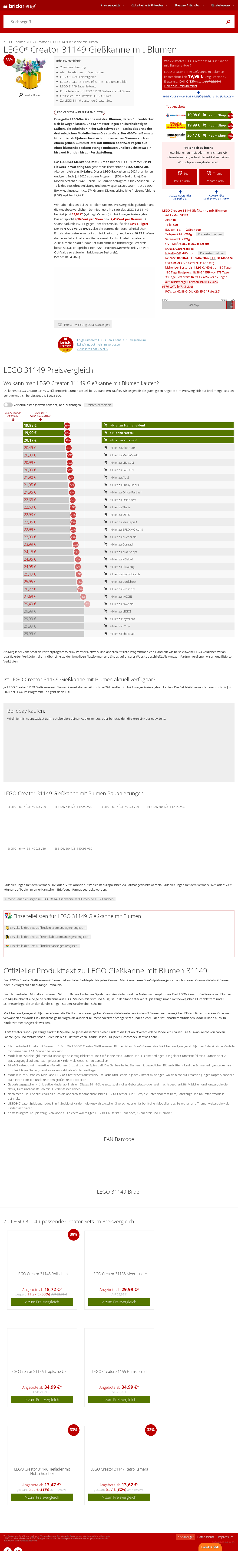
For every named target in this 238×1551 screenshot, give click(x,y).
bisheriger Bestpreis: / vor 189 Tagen (198, 267)
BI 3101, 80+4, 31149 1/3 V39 (166, 806)
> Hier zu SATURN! (118, 470)
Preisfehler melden (98, 405)
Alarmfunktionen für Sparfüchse (82, 72)
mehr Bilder (29, 95)
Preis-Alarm (198, 152)
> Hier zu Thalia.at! (118, 634)
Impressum (225, 1537)
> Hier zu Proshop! (118, 589)
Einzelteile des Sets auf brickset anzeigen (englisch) (42, 946)
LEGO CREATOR (137, 167)
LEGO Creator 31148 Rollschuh (42, 1273)
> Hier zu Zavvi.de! (118, 604)
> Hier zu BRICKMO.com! (122, 529)
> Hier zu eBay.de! (118, 462)
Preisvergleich (110, 5)
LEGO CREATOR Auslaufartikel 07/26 (79, 112)
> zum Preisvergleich (42, 1302)
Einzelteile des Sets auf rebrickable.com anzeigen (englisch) (47, 937)
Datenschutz (205, 1537)
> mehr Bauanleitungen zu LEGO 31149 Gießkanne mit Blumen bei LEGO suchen (59, 899)
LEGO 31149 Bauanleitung (78, 86)
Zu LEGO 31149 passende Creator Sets (86, 100)
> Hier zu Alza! (115, 477)
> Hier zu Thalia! (116, 507)
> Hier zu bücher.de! (119, 537)
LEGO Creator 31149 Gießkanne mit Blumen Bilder (94, 82)
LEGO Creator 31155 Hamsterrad (119, 1371)
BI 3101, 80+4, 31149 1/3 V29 (27, 806)
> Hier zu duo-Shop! (119, 552)
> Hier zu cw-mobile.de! (121, 574)
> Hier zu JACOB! (117, 596)
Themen (187, 5)
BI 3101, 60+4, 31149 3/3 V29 (120, 806)
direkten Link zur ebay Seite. (146, 718)
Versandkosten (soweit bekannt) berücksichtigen (47, 405)
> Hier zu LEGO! (116, 611)
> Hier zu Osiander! (119, 500)
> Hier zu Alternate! (119, 448)
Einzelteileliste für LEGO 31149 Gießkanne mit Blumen (96, 91)
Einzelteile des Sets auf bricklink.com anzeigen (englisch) (46, 927)
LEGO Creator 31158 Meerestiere (119, 1273)
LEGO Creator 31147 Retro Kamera (119, 1469)
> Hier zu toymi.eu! (118, 619)
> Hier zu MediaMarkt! (120, 455)
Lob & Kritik (210, 1547)
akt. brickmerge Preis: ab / (190, 284)
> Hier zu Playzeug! (118, 567)
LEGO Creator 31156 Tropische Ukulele (42, 1371)
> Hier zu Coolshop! (119, 581)
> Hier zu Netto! (118, 433)
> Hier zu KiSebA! (117, 559)
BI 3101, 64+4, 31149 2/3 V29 (73, 806)
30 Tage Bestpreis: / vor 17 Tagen (196, 277)
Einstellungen (220, 5)
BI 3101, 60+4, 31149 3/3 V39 (73, 848)
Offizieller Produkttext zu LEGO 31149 (85, 96)
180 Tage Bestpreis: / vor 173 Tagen (198, 272)
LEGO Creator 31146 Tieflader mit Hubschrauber (42, 1471)
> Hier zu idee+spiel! (119, 522)
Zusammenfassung (73, 67)
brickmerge (186, 1537)
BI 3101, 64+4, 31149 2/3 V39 (27, 848)
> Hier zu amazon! (119, 440)
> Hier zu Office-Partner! (122, 492)
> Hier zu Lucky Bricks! (120, 485)
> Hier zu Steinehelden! (123, 425)
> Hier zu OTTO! (116, 515)
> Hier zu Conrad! (117, 544)
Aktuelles (147, 5)
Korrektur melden (210, 234)
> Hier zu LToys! (116, 626)
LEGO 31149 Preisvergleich (78, 77)
